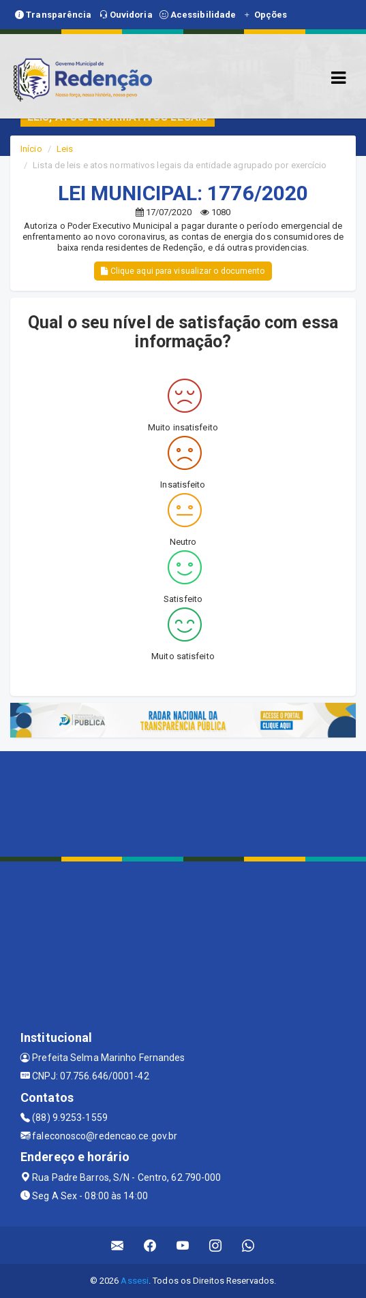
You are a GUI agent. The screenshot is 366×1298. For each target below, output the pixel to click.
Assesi (135, 1281)
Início (31, 149)
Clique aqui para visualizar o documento (182, 271)
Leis (65, 149)
